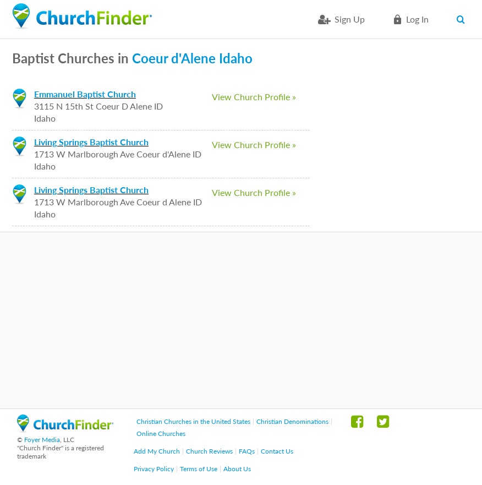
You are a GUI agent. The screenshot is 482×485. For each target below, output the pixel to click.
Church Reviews (209, 451)
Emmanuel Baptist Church (85, 94)
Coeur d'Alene (174, 58)
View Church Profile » (254, 96)
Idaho (236, 58)
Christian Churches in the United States (193, 421)
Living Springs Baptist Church (91, 142)
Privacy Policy (154, 469)
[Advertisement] (241, 320)
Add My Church (157, 451)
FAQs (247, 451)
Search (463, 19)
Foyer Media (42, 439)
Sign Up (350, 19)
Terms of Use (198, 469)
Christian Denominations (292, 421)
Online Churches (160, 433)
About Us (237, 469)
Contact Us (277, 451)
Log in (417, 19)
